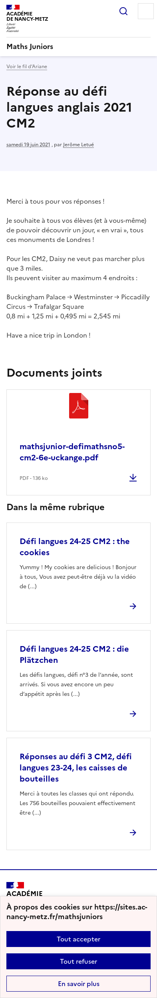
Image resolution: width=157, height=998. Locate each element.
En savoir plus (78, 983)
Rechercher (123, 11)
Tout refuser (78, 961)
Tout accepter (78, 939)
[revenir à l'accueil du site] (78, 46)
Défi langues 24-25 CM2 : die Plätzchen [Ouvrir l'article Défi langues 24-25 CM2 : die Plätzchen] (74, 654)
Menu (146, 11)
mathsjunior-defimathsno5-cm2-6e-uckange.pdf (72, 452)
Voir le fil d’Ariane (26, 66)
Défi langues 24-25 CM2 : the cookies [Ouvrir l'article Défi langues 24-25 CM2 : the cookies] (75, 546)
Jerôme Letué (78, 144)
